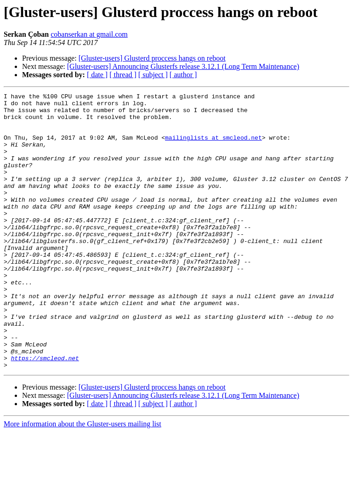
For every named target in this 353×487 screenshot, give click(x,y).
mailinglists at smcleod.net (213, 147)
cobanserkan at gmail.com (89, 34)
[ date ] (97, 75)
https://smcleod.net (45, 412)
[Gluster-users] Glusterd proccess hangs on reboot (152, 58)
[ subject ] (153, 75)
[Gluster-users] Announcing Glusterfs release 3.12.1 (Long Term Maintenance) (183, 66)
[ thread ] (123, 75)
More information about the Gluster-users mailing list (82, 479)
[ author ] (183, 75)
